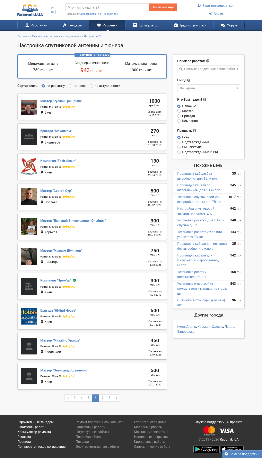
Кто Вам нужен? (191, 99)
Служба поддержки (242, 454)
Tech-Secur (58, 161)
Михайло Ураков (60, 340)
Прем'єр (55, 280)
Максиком (56, 131)
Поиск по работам (191, 61)
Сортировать (27, 86)
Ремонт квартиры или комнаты (100, 422)
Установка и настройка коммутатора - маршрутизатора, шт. (202, 288)
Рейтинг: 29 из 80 (51, 316)
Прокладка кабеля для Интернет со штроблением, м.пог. (198, 260)
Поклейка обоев (88, 437)
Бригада (188, 116)
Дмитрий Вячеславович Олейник (73, 221)
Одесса (217, 327)
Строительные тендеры (35, 422)
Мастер (188, 111)
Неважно (189, 106)
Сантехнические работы (152, 447)
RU (52, 11)
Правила (24, 442)
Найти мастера (162, 7)
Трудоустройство (190, 25)
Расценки (107, 25)
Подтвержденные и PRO (200, 152)
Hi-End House (58, 310)
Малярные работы (148, 427)
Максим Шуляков (61, 251)
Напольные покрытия (151, 437)
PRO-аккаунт (191, 147)
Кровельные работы (150, 442)
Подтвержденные (195, 142)
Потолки (82, 442)
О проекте (234, 422)
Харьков (204, 327)
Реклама (24, 437)
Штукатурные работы (92, 432)
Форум (229, 25)
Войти (216, 14)
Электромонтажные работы (97, 447)
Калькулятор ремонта (34, 432)
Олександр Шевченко (64, 370)
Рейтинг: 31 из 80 (51, 106)
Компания (190, 121)
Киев (181, 327)
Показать (186, 131)
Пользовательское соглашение (41, 447)
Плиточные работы (90, 427)
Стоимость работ (30, 427)
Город (181, 80)
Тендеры (72, 25)
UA (52, 7)
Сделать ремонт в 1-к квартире (98, 13)
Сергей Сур (56, 191)
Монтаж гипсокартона (151, 432)
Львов (229, 327)
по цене (80, 86)
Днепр (191, 327)
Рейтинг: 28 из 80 (51, 376)
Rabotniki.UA (229, 439)
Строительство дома (150, 422)
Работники (36, 25)
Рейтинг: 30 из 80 (51, 136)
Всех (185, 137)
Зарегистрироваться (216, 6)
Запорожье (185, 332)
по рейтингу (55, 86)
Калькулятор (145, 25)
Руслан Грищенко (61, 101)
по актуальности (107, 86)
